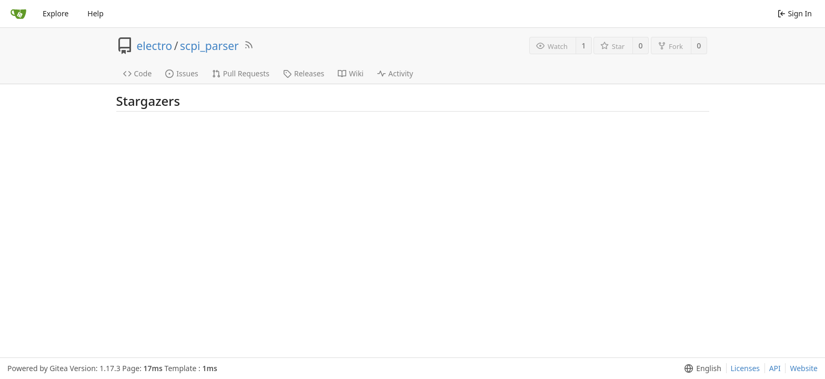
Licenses (745, 368)
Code (137, 73)
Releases (303, 73)
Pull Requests (240, 73)
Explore (55, 13)
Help (95, 13)
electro (155, 46)
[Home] (18, 14)
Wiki (351, 73)
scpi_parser (209, 46)
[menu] (700, 368)
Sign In (794, 13)
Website (804, 368)
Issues (181, 73)
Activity (395, 73)
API (775, 368)
